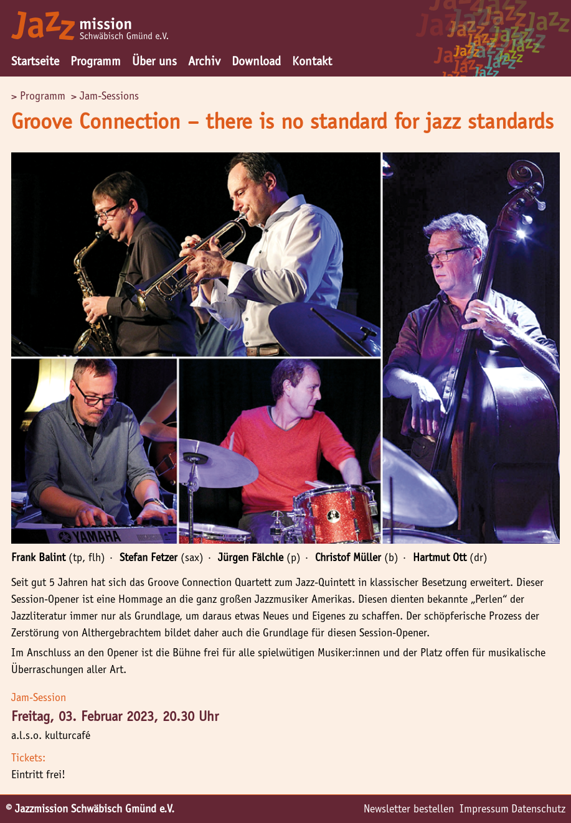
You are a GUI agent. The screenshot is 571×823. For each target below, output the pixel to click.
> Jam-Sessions (105, 96)
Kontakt (312, 60)
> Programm (38, 96)
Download (256, 60)
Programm (95, 60)
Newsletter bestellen (409, 809)
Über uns (154, 60)
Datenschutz (538, 809)
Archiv (204, 60)
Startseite (35, 60)
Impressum (484, 809)
